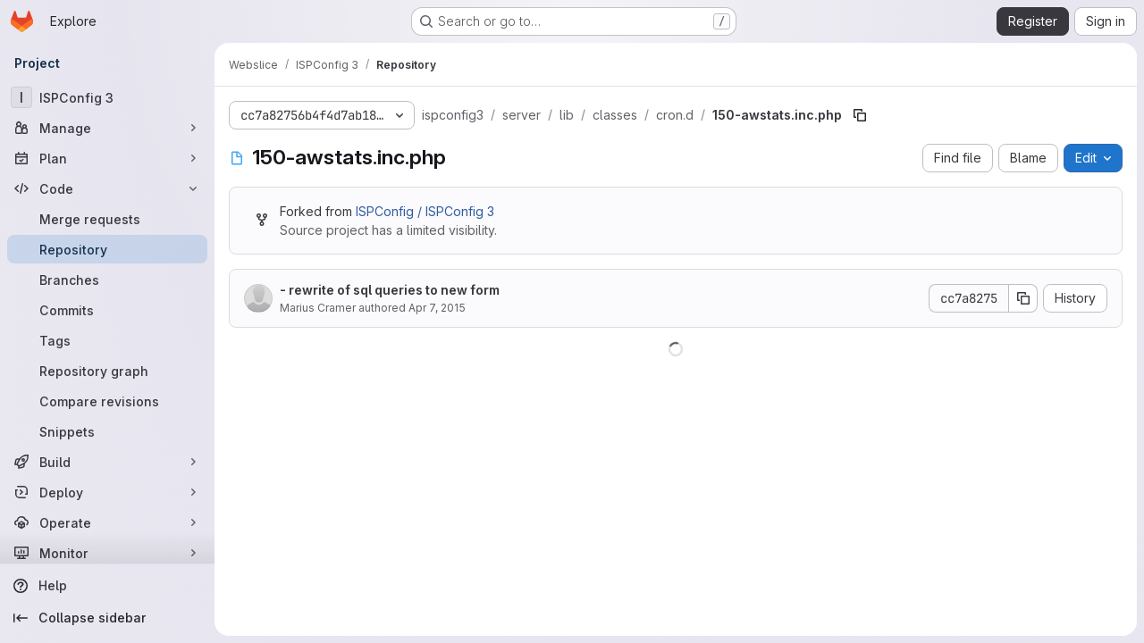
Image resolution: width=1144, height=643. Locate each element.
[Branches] (107, 279)
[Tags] (107, 340)
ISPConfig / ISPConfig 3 (425, 211)
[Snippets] (107, 431)
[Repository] (107, 249)
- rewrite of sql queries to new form (390, 289)
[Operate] (107, 522)
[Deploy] (107, 492)
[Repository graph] (107, 370)
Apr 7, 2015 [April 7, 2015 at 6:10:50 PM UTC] (437, 307)
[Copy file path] (859, 115)
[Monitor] (107, 553)
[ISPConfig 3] (107, 97)
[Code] (107, 188)
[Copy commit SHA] (1023, 298)
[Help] (107, 586)
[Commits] (107, 310)
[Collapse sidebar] (107, 618)
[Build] (107, 461)
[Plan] (107, 158)
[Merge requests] (107, 219)
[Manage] (107, 127)
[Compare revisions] (107, 401)
